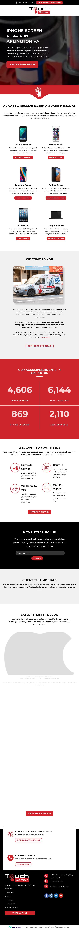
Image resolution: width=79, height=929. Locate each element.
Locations (11, 904)
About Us (11, 893)
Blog (9, 897)
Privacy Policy (12, 907)
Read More (45, 337)
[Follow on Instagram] (51, 895)
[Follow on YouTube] (61, 895)
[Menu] (3, 10)
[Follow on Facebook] (46, 895)
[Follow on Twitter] (56, 895)
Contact (10, 900)
